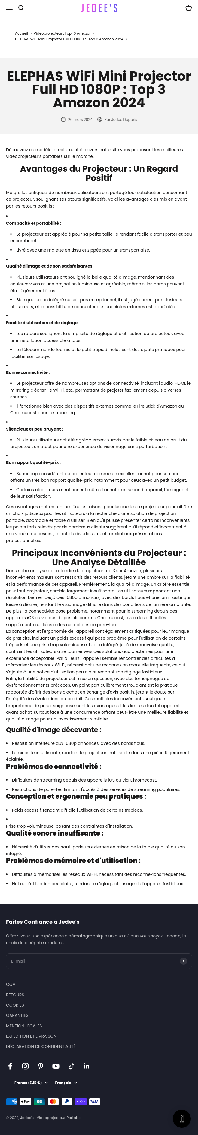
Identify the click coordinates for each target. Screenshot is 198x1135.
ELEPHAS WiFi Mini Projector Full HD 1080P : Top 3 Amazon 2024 (69, 39)
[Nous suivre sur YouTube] (56, 1066)
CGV (10, 984)
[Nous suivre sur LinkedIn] (87, 1066)
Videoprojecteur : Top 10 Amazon (63, 33)
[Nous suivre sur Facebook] (10, 1066)
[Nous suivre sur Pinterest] (41, 1066)
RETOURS (15, 995)
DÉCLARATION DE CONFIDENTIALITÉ (41, 1046)
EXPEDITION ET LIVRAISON (31, 1036)
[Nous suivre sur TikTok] (71, 1066)
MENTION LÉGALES (24, 1026)
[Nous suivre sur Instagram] (25, 1066)
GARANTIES (17, 1015)
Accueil (21, 33)
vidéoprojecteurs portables (34, 156)
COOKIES (15, 1005)
